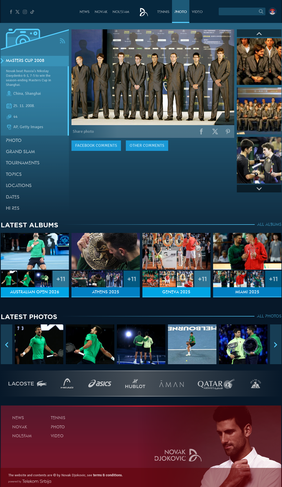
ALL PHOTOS (269, 316)
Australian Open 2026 (34, 292)
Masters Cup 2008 (25, 61)
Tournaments (23, 163)
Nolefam (121, 12)
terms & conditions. (107, 475)
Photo (181, 12)
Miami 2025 (247, 292)
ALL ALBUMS (269, 225)
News (85, 12)
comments (96, 145)
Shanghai (33, 93)
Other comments (147, 145)
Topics (14, 174)
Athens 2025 (105, 292)
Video (197, 12)
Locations (19, 185)
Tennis (163, 12)
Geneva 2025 (176, 292)
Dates (12, 197)
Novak (101, 12)
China (18, 93)
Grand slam (20, 152)
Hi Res (12, 208)
